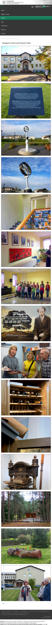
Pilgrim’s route (5, 14)
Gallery (2, 38)
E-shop (3, 33)
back (3, 603)
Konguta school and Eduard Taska (13, 38)
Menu (1, 5)
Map (2, 22)
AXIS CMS (46, 617)
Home (3, 10)
